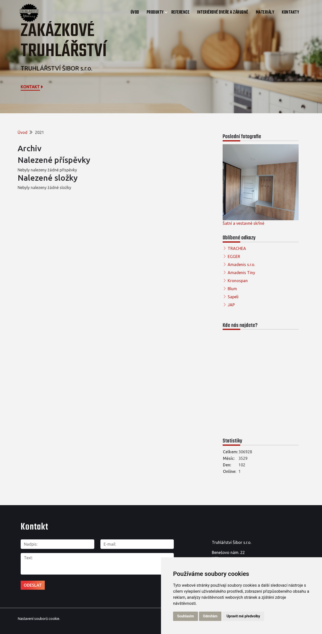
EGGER (234, 256)
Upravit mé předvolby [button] (243, 616)
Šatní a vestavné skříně (243, 223)
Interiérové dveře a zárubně (222, 12)
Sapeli (233, 296)
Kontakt (32, 87)
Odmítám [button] (210, 616)
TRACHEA (237, 248)
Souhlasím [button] (185, 616)
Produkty (155, 12)
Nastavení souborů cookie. (39, 619)
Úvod (135, 12)
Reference (180, 12)
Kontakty (290, 12)
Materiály (265, 12)
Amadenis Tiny (241, 272)
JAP (231, 305)
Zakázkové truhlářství (64, 41)
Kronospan (238, 280)
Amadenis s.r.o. (241, 264)
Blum (232, 288)
